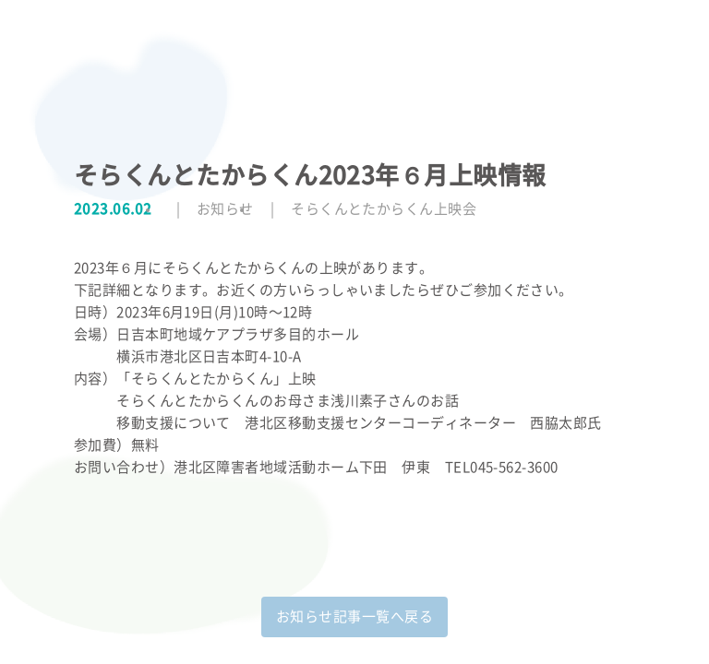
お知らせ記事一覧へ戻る (354, 616)
